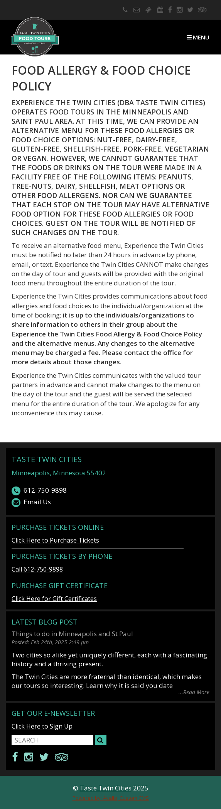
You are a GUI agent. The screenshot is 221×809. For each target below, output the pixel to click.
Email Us (31, 502)
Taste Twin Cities (47, 459)
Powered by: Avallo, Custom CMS (111, 797)
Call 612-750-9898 (37, 569)
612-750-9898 (39, 490)
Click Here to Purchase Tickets (55, 540)
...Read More (194, 691)
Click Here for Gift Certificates (54, 598)
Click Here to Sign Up (42, 726)
